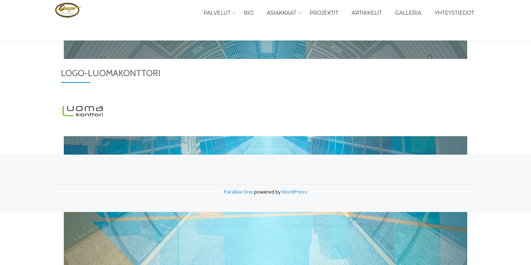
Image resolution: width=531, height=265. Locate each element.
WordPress (294, 177)
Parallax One (239, 177)
